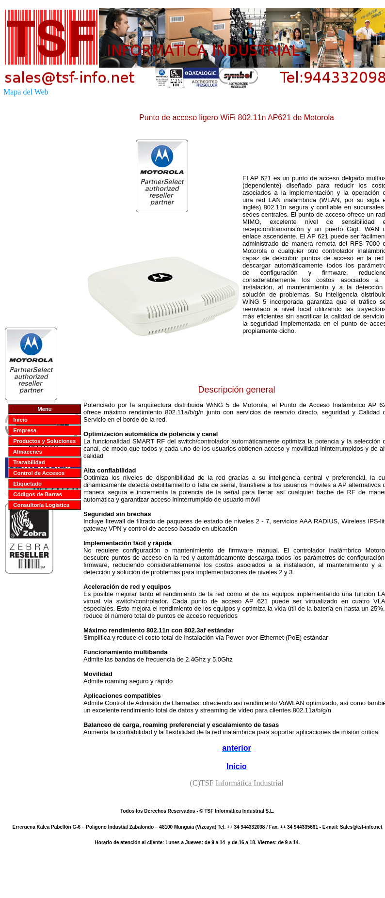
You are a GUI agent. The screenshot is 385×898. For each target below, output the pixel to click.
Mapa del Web (25, 92)
